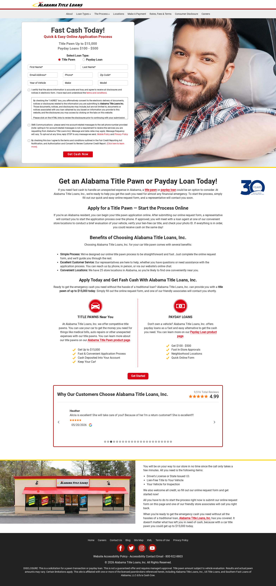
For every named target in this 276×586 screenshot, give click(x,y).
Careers (206, 13)
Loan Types (83, 13)
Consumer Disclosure (186, 13)
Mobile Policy (103, 134)
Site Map (138, 540)
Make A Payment (137, 13)
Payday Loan (92, 59)
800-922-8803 (174, 556)
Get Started (138, 376)
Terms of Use (163, 540)
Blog (128, 540)
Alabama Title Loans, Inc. (195, 518)
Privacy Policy (121, 134)
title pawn (151, 190)
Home (91, 540)
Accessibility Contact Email (146, 556)
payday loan (168, 190)
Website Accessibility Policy (110, 556)
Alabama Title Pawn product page (109, 340)
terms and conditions (96, 93)
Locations (118, 13)
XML (149, 540)
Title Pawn (66, 59)
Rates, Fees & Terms (160, 13)
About (69, 13)
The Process (102, 13)
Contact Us (116, 540)
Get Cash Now (78, 154)
